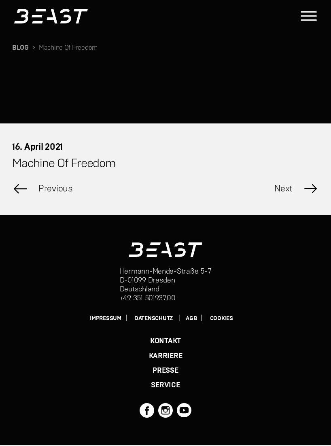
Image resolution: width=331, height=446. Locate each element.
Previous (55, 188)
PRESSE (165, 371)
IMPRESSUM (105, 318)
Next (283, 188)
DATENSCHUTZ (153, 318)
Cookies (221, 318)
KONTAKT (165, 341)
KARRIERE (166, 356)
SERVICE (165, 386)
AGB (191, 318)
